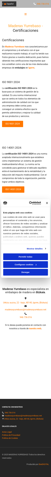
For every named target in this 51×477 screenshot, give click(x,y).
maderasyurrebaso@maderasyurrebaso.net (25, 309)
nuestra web (35, 328)
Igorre (31, 67)
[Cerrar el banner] (47, 203)
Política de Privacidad (11, 438)
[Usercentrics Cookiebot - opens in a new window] (30, 203)
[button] (25, 14)
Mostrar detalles (35, 248)
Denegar (25, 272)
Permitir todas (25, 257)
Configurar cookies (26, 264)
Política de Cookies (10, 441)
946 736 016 (43, 4)
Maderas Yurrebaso (14, 46)
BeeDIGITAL (44, 467)
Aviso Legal (7, 435)
